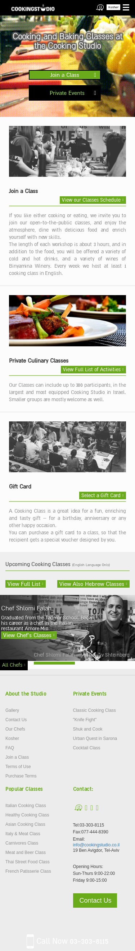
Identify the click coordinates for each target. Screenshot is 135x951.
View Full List (24, 583)
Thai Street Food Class (27, 861)
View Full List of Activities (92, 369)
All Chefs (12, 665)
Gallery (12, 710)
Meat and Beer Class (25, 852)
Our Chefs (15, 729)
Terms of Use (18, 766)
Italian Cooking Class (25, 805)
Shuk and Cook (88, 729)
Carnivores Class (21, 843)
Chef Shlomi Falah (54, 655)
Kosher (113, 7)
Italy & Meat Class (22, 833)
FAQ (9, 747)
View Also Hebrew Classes (91, 583)
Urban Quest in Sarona (95, 738)
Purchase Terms (20, 776)
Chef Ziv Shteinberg (108, 655)
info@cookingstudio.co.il (96, 844)
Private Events (67, 92)
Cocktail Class (86, 747)
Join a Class (64, 74)
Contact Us (16, 719)
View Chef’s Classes (27, 635)
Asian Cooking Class (25, 824)
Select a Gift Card (101, 495)
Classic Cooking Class (94, 710)
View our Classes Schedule (91, 200)
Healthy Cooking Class (27, 815)
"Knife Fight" (85, 719)
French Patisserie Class (28, 871)
